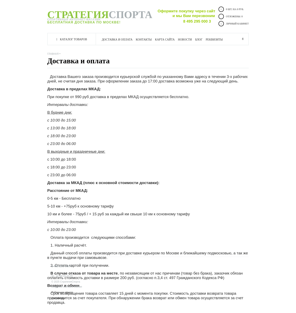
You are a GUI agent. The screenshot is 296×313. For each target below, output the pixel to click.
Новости (185, 39)
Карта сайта (165, 39)
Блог (198, 39)
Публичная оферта (62, 292)
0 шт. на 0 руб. (231, 9)
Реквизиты (214, 39)
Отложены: (231, 16)
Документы (57, 298)
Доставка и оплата (117, 39)
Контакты (144, 39)
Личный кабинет (234, 23)
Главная (53, 53)
